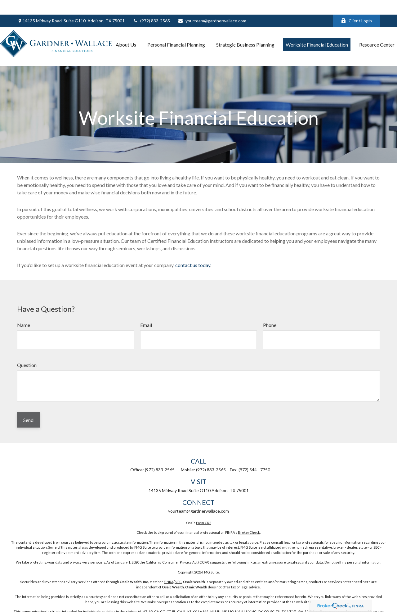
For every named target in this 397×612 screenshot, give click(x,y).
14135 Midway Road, (71, 6)
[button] (126, 30)
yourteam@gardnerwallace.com (212, 6)
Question (27, 346)
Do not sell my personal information (352, 544)
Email (146, 306)
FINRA (168, 563)
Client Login (356, 6)
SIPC (178, 563)
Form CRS (203, 504)
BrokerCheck (249, 514)
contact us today (192, 246)
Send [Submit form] (28, 401)
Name (23, 306)
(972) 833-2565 (151, 6)
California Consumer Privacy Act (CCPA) (177, 544)
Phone (269, 306)
